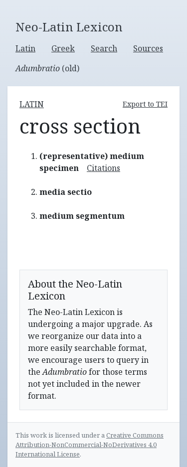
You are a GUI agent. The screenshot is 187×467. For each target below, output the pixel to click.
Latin (25, 48)
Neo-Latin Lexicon (69, 27)
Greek (63, 48)
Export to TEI (145, 104)
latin (31, 104)
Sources (148, 48)
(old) (47, 68)
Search (104, 48)
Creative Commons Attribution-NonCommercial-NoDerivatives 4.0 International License (89, 445)
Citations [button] (103, 167)
